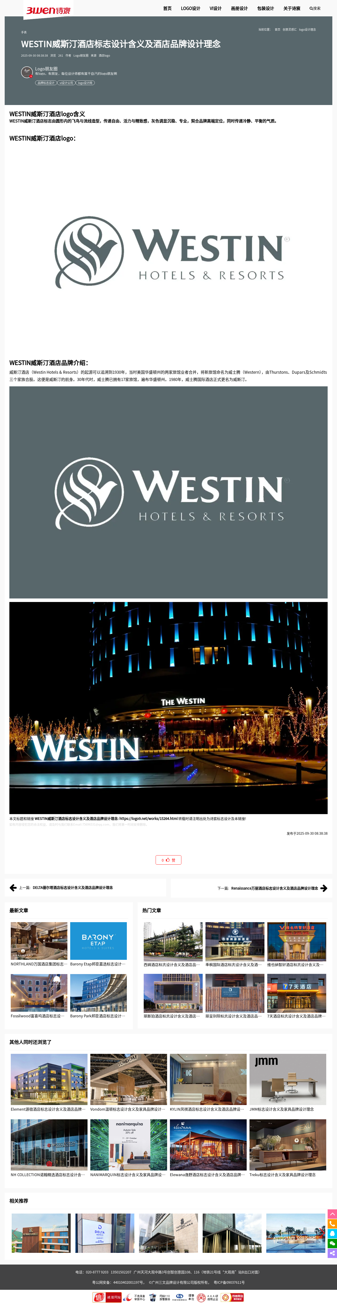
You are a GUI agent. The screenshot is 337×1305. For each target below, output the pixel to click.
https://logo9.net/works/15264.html (148, 818)
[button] (322, 1233)
